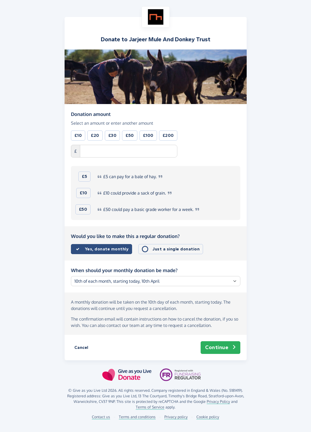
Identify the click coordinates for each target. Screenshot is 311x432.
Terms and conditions (137, 417)
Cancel (81, 347)
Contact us (101, 417)
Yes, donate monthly (107, 248)
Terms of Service (150, 407)
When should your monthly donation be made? (124, 270)
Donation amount (91, 114)
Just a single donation (176, 248)
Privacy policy (176, 417)
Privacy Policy (218, 401)
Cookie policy (207, 417)
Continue (220, 348)
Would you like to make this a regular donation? (125, 236)
